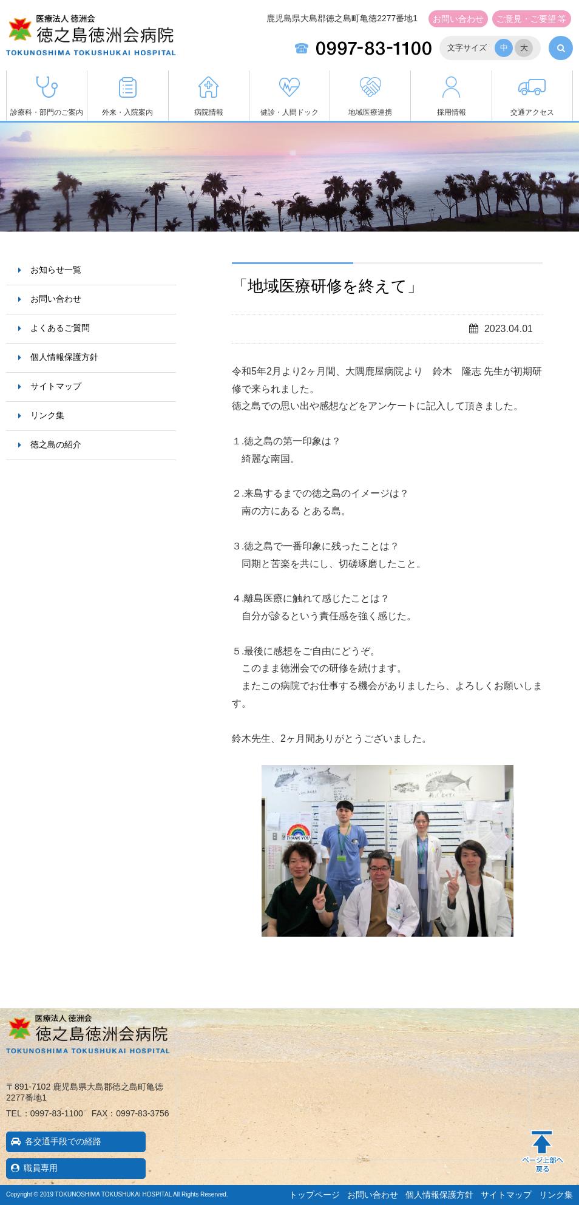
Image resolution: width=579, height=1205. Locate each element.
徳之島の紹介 (55, 444)
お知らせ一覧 (55, 269)
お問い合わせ (458, 19)
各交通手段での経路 (63, 1141)
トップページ (314, 1195)
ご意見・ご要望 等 (531, 19)
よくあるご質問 (60, 328)
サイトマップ (55, 386)
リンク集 (47, 415)
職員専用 (41, 1168)
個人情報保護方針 (64, 357)
